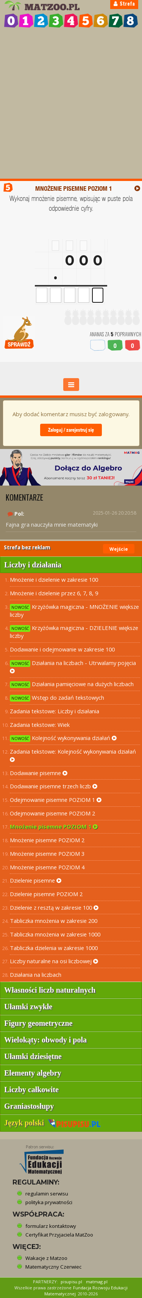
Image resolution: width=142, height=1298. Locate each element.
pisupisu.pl (71, 1281)
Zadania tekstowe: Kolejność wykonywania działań (73, 755)
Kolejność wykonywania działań (63, 738)
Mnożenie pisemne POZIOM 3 (47, 853)
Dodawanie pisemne (38, 773)
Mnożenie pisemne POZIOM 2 (47, 840)
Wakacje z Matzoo (46, 1258)
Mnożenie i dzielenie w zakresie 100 (54, 579)
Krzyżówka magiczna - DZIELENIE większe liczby (74, 631)
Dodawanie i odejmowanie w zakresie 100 (62, 649)
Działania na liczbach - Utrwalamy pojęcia (73, 666)
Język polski (52, 1123)
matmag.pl (97, 1281)
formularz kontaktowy (50, 1226)
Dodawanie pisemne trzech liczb (53, 786)
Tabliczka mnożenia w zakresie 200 (53, 920)
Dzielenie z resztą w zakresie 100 (54, 907)
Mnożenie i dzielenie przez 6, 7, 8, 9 (54, 593)
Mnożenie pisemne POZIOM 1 (54, 826)
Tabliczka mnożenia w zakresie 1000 (55, 934)
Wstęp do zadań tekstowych (57, 698)
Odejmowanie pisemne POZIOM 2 (52, 813)
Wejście (118, 549)
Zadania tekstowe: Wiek (40, 724)
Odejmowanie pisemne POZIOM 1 (55, 799)
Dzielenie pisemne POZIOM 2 (46, 894)
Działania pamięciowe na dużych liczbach (72, 684)
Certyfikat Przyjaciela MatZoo (59, 1234)
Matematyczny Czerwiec (53, 1266)
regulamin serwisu (46, 1193)
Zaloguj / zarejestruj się (71, 429)
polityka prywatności (48, 1202)
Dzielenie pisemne (35, 880)
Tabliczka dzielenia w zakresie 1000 (54, 948)
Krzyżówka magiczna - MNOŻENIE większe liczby (74, 610)
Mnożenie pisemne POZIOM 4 (47, 867)
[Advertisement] (71, 104)
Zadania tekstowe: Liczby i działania (54, 711)
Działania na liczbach (35, 974)
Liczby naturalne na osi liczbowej (54, 961)
